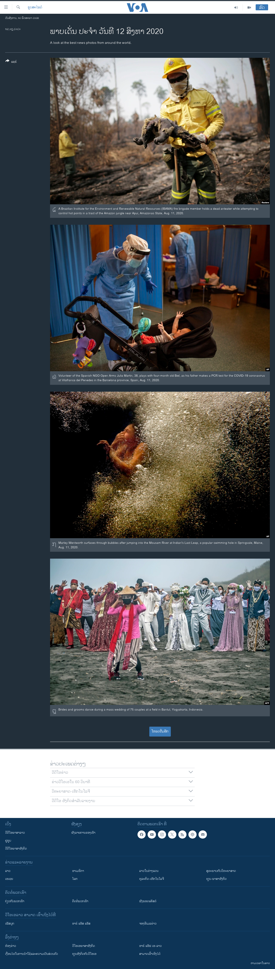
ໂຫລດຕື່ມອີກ (159, 731)
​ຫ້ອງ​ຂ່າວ (10, 946)
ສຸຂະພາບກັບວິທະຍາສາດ (221, 871)
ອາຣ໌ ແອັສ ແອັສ (81, 923)
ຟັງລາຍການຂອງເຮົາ (83, 832)
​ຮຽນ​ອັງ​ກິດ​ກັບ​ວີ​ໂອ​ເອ (84, 954)
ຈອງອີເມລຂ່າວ (148, 923)
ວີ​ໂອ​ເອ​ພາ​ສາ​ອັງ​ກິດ (83, 946)
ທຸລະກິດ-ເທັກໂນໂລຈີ (151, 879)
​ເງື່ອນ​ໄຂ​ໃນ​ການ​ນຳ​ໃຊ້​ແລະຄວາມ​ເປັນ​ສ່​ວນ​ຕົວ (31, 954)
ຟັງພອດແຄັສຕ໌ (147, 901)
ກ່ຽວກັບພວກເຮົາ (14, 901)
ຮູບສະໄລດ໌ (35, 7)
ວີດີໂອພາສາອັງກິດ (16, 848)
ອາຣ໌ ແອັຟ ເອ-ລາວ (150, 946)
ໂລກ (75, 879)
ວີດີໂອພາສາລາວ (15, 832)
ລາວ (8, 871)
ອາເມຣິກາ (78, 871)
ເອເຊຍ (9, 879)
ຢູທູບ (8, 840)
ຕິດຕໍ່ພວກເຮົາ (80, 901)
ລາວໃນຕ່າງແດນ (149, 871)
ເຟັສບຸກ (9, 923)
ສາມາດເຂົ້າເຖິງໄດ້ (149, 954)
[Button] (11, 62)
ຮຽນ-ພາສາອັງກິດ (216, 879)
